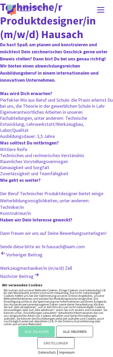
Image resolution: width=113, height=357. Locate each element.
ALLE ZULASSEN (37, 331)
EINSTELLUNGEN (56, 343)
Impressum (67, 352)
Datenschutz (47, 352)
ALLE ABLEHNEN (75, 331)
